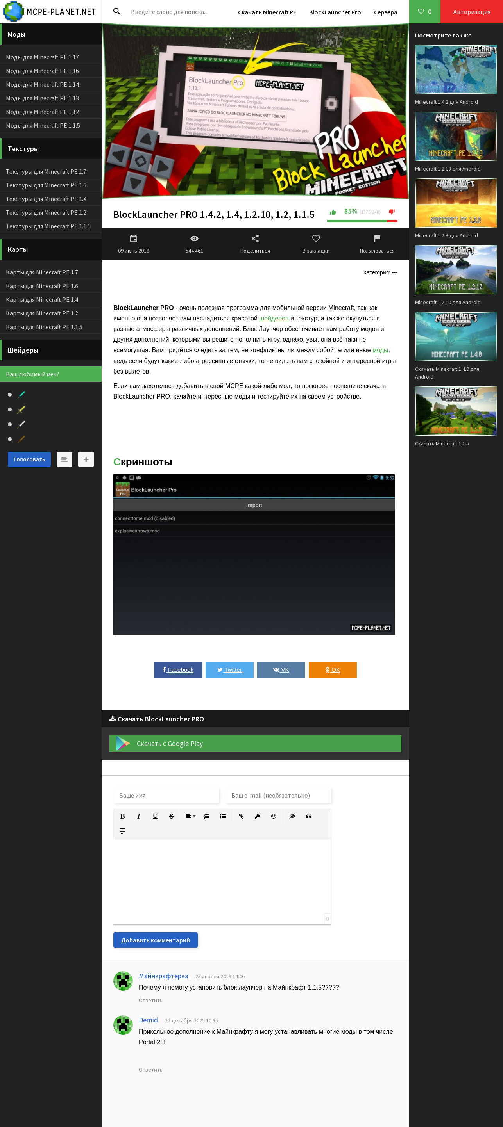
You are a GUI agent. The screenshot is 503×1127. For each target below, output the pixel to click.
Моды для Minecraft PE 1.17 (42, 57)
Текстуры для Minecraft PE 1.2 (46, 212)
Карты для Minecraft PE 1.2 (42, 313)
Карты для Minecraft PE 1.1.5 (44, 327)
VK (281, 669)
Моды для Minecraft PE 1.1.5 (43, 125)
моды (380, 350)
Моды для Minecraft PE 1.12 (42, 112)
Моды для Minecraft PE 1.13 (42, 98)
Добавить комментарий (155, 940)
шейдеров (273, 318)
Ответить (151, 1000)
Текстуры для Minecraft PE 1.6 (46, 185)
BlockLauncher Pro (335, 12)
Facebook (178, 669)
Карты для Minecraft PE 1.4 (42, 299)
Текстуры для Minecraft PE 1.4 (46, 199)
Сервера (385, 12)
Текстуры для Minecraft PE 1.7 (46, 171)
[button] (122, 816)
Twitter (229, 669)
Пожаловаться (377, 244)
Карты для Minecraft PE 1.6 (42, 286)
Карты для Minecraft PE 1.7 (42, 272)
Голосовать (29, 459)
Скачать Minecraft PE (267, 12)
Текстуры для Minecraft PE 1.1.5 (48, 226)
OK (333, 669)
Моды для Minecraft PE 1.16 (42, 71)
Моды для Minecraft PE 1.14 (42, 84)
